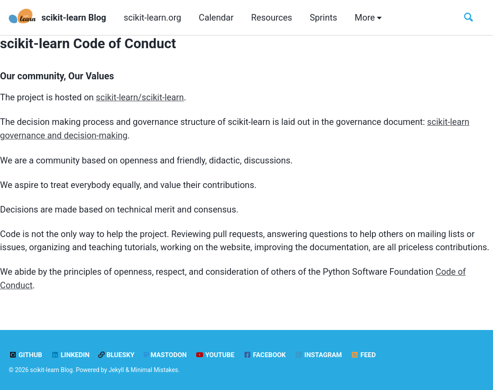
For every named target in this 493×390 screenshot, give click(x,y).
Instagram (318, 353)
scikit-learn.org (152, 17)
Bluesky (116, 353)
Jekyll (116, 368)
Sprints (323, 17)
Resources (271, 17)
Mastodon (165, 353)
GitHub (25, 353)
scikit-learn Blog (74, 17)
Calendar (216, 17)
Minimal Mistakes (154, 368)
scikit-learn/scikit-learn (140, 97)
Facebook (264, 353)
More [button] (368, 17)
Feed (363, 353)
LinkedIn (70, 353)
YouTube (214, 353)
